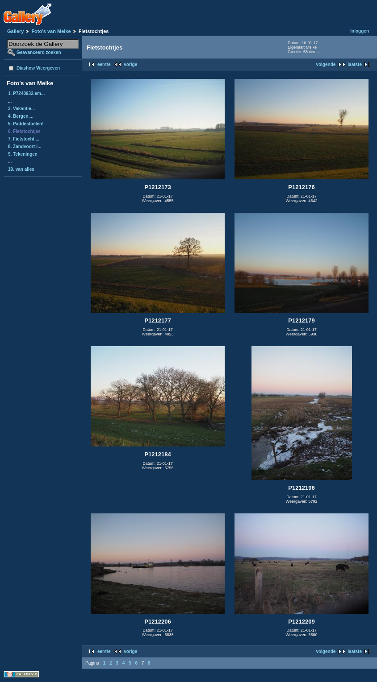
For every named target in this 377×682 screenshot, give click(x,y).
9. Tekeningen (23, 154)
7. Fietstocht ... (23, 138)
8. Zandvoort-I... (24, 146)
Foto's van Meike (51, 31)
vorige (130, 64)
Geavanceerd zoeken (39, 52)
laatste (355, 64)
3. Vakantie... (21, 108)
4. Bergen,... (21, 116)
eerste (103, 64)
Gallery (15, 31)
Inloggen (359, 31)
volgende (325, 64)
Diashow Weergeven (38, 68)
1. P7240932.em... (26, 93)
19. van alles (21, 169)
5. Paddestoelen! (25, 123)
